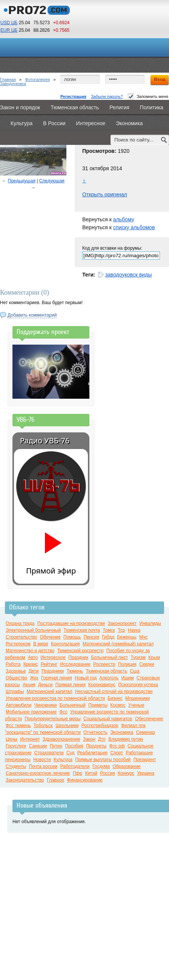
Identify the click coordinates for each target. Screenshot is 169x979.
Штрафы (15, 691)
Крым (154, 657)
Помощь (72, 637)
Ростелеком (18, 643)
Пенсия (91, 637)
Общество (16, 678)
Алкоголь (108, 678)
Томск (109, 630)
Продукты (96, 746)
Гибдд (108, 637)
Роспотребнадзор (99, 725)
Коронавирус (101, 684)
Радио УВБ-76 (44, 440)
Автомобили (18, 705)
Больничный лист (109, 657)
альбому (123, 219)
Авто (33, 657)
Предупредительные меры (52, 718)
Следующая (52, 180)
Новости (42, 759)
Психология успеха (138, 684)
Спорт (116, 752)
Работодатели (74, 766)
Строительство (21, 637)
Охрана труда (20, 623)
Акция (29, 684)
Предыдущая (21, 180)
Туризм (138, 657)
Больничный (73, 705)
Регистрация (73, 96)
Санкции (38, 746)
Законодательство (25, 780)
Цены (11, 739)
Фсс (64, 712)
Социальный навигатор (107, 718)
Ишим (127, 678)
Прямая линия (70, 684)
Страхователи (49, 752)
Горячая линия (56, 678)
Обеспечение (149, 718)
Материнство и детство (30, 650)
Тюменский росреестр (80, 650)
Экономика (121, 732)
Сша (134, 671)
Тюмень (75, 671)
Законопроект (122, 623)
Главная (8, 79)
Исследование (75, 664)
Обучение (50, 637)
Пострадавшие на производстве (71, 623)
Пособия (74, 746)
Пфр (77, 773)
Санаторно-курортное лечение (38, 773)
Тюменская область (106, 671)
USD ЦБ (8, 22)
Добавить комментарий (32, 315)
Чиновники (45, 705)
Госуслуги (16, 746)
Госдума (101, 766)
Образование (126, 766)
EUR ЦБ (8, 30)
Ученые (136, 705)
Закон (89, 739)
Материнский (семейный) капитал (118, 643)
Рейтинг (49, 664)
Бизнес (115, 698)
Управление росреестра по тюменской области (55, 698)
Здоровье (16, 671)
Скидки (146, 664)
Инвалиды (150, 623)
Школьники (66, 725)
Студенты (16, 766)
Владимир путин (125, 739)
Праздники (52, 671)
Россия (107, 773)
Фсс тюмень (18, 725)
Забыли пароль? (107, 96)
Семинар (145, 732)
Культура (63, 759)
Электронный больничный (33, 630)
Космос (118, 705)
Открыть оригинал (104, 194)
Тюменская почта (81, 630)
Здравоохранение (61, 739)
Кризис (30, 664)
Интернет (30, 739)
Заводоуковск (13, 83)
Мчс (143, 637)
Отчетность (95, 732)
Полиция (127, 664)
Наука (134, 630)
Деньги (45, 684)
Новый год (86, 678)
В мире (40, 643)
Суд (70, 752)
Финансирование (85, 780)
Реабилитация (92, 752)
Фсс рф (117, 746)
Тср (121, 630)
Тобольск (43, 725)
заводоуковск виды (128, 275)
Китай (91, 773)
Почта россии (43, 766)
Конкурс (126, 773)
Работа (13, 664)
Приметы (98, 705)
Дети (34, 671)
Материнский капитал (49, 691)
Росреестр (104, 664)
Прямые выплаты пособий (103, 759)
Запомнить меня (148, 96)
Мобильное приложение (31, 712)
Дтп (102, 739)
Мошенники (137, 698)
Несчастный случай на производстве (114, 691)
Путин (56, 746)
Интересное (53, 657)
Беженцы (126, 637)
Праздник (78, 657)
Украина (145, 773)
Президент (145, 759)
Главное (55, 780)
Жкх (34, 678)
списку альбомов (134, 227)
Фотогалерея (37, 79)
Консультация (65, 643)
